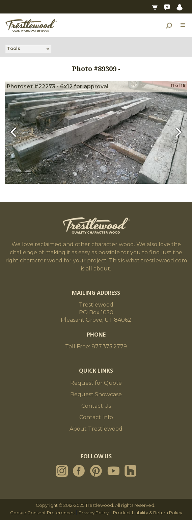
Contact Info (96, 417)
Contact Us (96, 406)
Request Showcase (96, 394)
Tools (13, 49)
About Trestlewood (96, 429)
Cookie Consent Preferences (42, 512)
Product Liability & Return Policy (147, 512)
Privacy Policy (94, 512)
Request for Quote (96, 383)
